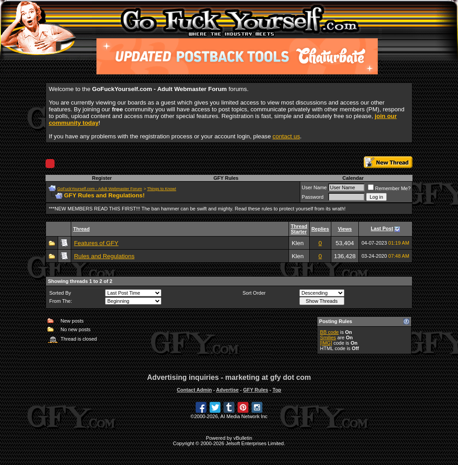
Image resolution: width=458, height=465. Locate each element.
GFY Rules (225, 178)
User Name (314, 187)
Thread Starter (299, 228)
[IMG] (326, 343)
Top (276, 389)
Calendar (353, 178)
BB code (329, 332)
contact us (286, 136)
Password (312, 197)
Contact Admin (194, 389)
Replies (320, 229)
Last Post (382, 228)
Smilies (328, 337)
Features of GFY (96, 243)
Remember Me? (389, 188)
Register (102, 178)
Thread (81, 229)
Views (345, 229)
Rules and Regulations (104, 256)
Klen (298, 243)
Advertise (227, 389)
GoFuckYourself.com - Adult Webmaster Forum (99, 189)
